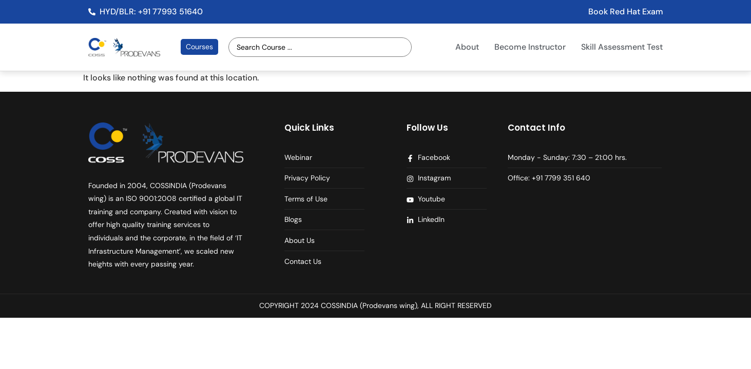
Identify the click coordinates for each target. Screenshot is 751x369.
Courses (199, 46)
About (467, 47)
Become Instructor (530, 47)
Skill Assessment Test (622, 47)
